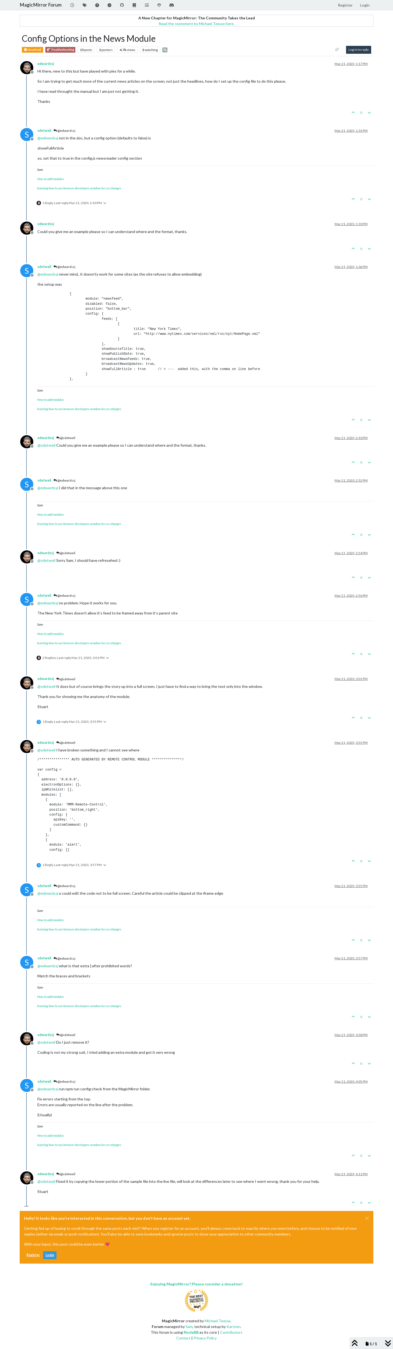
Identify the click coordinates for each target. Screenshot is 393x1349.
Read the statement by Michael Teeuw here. (196, 23)
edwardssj (45, 64)
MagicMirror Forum (41, 5)
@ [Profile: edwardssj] (47, 138)
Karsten (233, 1326)
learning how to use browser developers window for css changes (79, 188)
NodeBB (191, 1332)
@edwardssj (64, 131)
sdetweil (44, 131)
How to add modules (50, 179)
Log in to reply (359, 49)
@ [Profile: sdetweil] (46, 445)
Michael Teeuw (218, 1320)
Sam (189, 1326)
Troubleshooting (60, 50)
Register (33, 1255)
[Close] (367, 1218)
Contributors (231, 1332)
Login (50, 1255)
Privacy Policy (205, 1338)
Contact (183, 1338)
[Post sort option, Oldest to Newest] (337, 49)
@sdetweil (65, 438)
